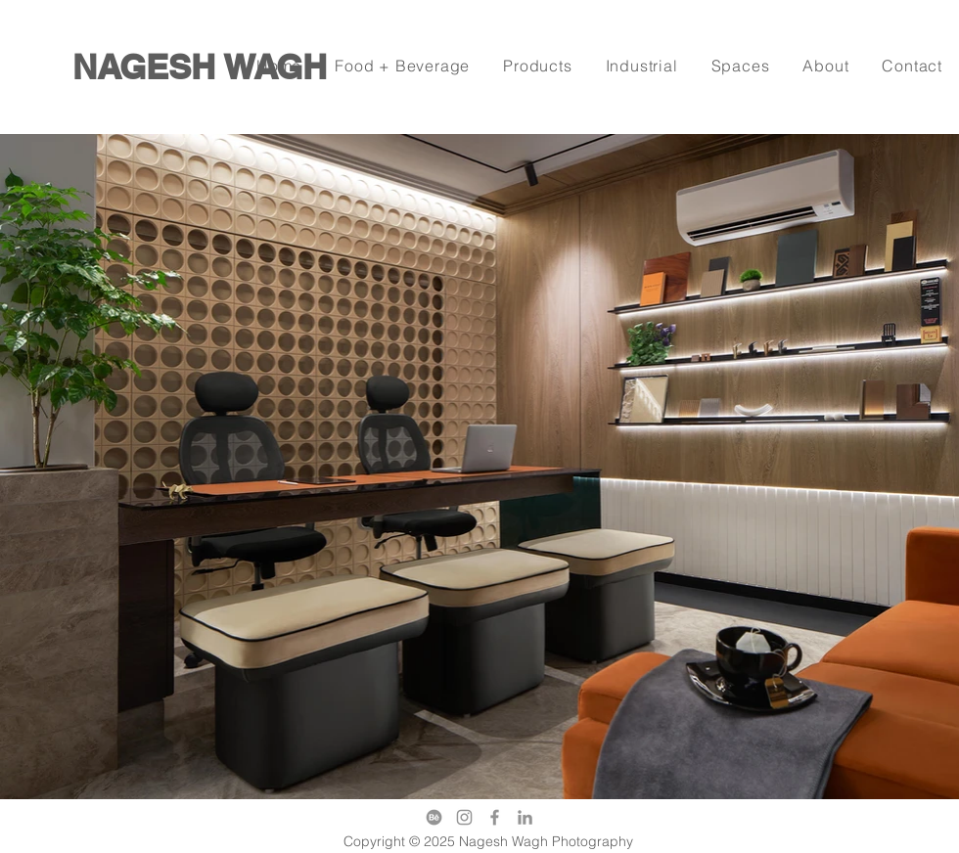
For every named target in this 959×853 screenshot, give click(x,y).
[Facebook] (494, 817)
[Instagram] (464, 817)
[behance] (434, 817)
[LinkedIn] (525, 817)
